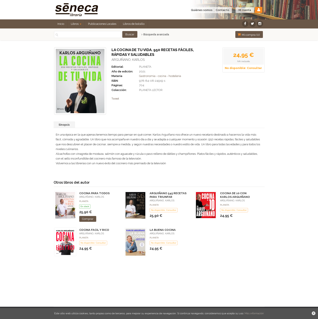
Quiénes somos (202, 10)
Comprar (87, 218)
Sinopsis (64, 124)
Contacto (222, 10)
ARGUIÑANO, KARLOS (128, 60)
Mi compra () (248, 34)
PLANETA (145, 66)
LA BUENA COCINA (163, 229)
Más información (254, 313)
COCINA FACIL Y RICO (94, 229)
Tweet (115, 98)
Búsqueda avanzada (155, 34)
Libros (76, 23)
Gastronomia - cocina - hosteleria (160, 76)
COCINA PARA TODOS (94, 193)
